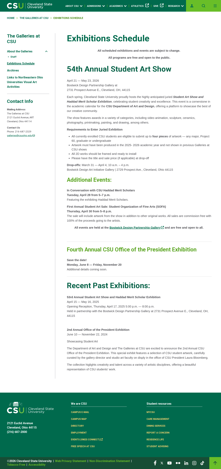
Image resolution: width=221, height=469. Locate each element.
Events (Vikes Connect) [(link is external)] (87, 439)
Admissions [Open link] (96, 6)
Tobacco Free (16, 464)
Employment (79, 432)
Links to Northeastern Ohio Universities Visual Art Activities (25, 82)
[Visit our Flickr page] (178, 462)
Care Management (158, 419)
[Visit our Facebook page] (155, 462)
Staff (13, 56)
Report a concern (158, 432)
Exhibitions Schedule (21, 63)
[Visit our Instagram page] (194, 462)
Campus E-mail (80, 412)
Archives (13, 70)
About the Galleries (19, 51)
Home (11, 17)
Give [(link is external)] (158, 6)
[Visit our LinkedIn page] (186, 462)
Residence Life (155, 439)
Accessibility (36, 464)
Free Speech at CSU (83, 446)
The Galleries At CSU (34, 17)
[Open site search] (203, 6)
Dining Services (156, 425)
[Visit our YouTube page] (169, 462)
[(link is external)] (137, 227)
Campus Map (79, 419)
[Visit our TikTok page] (202, 462)
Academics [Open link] (118, 6)
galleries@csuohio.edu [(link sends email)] (21, 135)
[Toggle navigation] (215, 6)
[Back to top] (215, 463)
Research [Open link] (176, 6)
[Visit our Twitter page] (162, 462)
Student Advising (157, 446)
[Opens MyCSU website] (192, 6)
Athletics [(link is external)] (140, 6)
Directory (77, 425)
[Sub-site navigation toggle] (46, 51)
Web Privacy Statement (71, 461)
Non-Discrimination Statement (110, 461)
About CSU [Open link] (73, 6)
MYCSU (151, 412)
